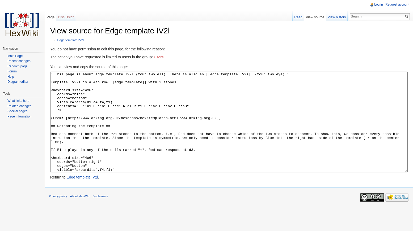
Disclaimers (103, 218)
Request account (397, 4)
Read (297, 17)
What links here (18, 101)
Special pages (17, 111)
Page (53, 17)
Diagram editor (17, 82)
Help (10, 77)
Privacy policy (61, 218)
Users (162, 57)
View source (314, 17)
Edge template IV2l (74, 40)
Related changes (19, 106)
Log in (378, 4)
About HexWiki (83, 218)
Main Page (15, 56)
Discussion (68, 17)
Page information (19, 116)
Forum (12, 71)
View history (336, 17)
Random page (17, 66)
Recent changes (19, 61)
